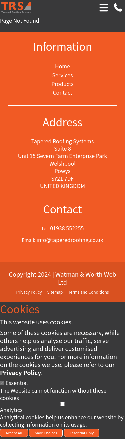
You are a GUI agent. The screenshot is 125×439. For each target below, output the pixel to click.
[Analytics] (62, 404)
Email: (28, 240)
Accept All (14, 432)
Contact (62, 208)
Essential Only (82, 432)
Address (62, 121)
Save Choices (46, 432)
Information (62, 46)
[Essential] (2, 383)
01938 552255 (67, 228)
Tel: (45, 228)
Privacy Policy (20, 372)
